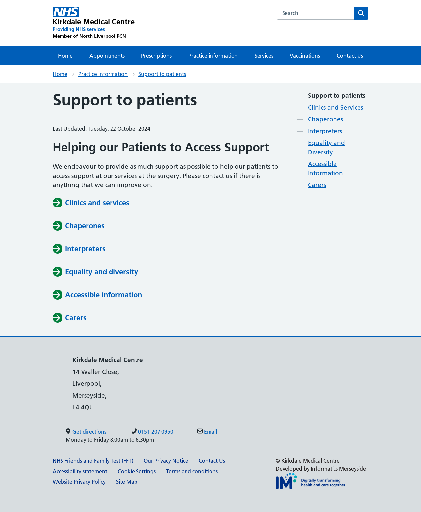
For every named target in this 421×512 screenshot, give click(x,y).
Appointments (107, 55)
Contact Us (350, 55)
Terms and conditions (192, 471)
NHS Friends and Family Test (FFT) (93, 460)
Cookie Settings (137, 471)
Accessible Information (325, 168)
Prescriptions (156, 55)
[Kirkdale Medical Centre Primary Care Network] (94, 23)
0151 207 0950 (155, 431)
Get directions (89, 431)
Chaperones (325, 119)
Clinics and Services (335, 107)
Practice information (213, 55)
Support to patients (162, 74)
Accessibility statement (80, 471)
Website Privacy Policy (79, 481)
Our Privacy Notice (166, 460)
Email (210, 431)
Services (264, 55)
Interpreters (325, 131)
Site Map (126, 481)
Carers (317, 185)
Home (65, 55)
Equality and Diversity (326, 147)
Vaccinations (305, 55)
